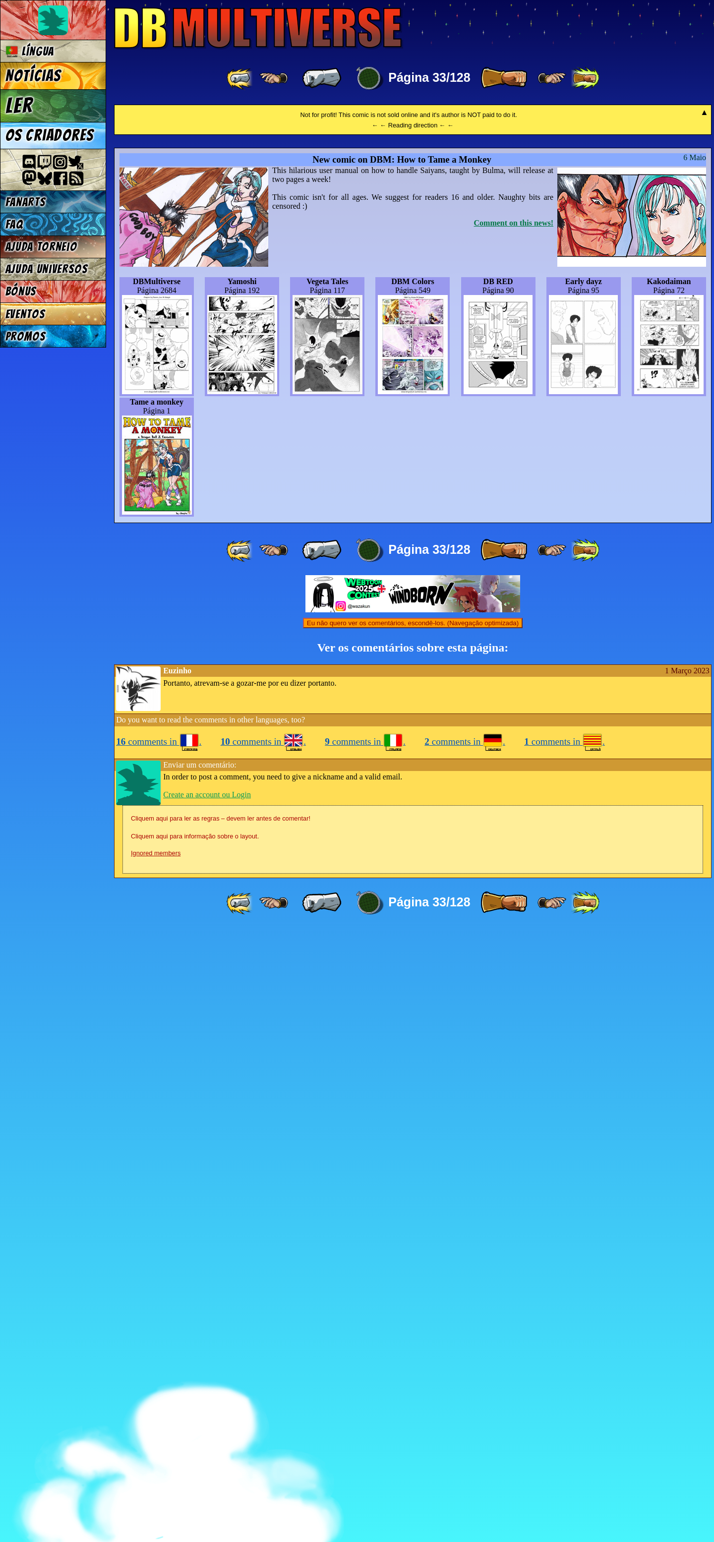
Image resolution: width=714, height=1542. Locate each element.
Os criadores (49, 135)
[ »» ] (585, 78)
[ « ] (322, 78)
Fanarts (25, 202)
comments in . (158, 1353)
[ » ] (504, 78)
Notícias (33, 75)
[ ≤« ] (274, 78)
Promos (25, 336)
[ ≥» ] (552, 78)
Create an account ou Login (207, 1406)
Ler (19, 105)
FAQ (14, 224)
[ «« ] (240, 78)
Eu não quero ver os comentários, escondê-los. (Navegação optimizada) (413, 1235)
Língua (30, 51)
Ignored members (155, 1465)
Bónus (21, 291)
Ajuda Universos (46, 269)
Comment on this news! (513, 834)
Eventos (25, 314)
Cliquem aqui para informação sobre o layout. (195, 1448)
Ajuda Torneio (41, 246)
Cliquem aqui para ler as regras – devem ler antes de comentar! (220, 1430)
